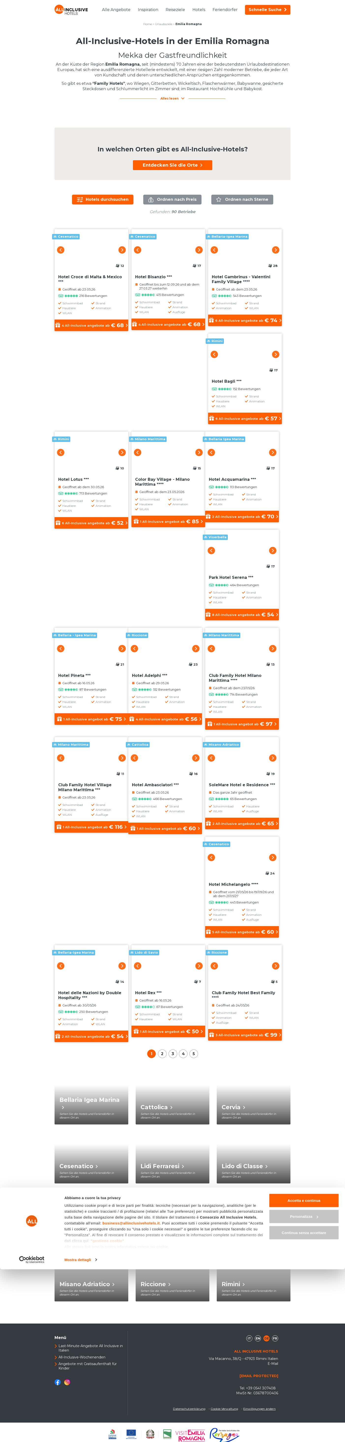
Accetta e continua (304, 1373)
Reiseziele (175, 9)
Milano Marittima (249, 1229)
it (249, 1342)
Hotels (198, 9)
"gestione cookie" (107, 1413)
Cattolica (156, 1111)
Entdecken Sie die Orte (172, 165)
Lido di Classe (245, 1170)
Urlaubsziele (163, 24)
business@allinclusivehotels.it (131, 1396)
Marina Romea (165, 1229)
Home (147, 24)
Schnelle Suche (268, 9)
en (258, 1342)
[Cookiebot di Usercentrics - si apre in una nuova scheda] (31, 1432)
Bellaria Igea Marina (89, 1106)
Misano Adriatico (87, 1288)
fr (275, 1342)
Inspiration (148, 9)
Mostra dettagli (77, 1432)
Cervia (233, 1111)
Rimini (233, 1288)
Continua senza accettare (304, 1405)
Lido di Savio (80, 1229)
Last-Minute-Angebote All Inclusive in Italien (90, 1352)
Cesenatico (78, 1170)
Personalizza (304, 1389)
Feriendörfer (225, 9)
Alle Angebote (116, 9)
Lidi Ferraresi (162, 1170)
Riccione (156, 1288)
